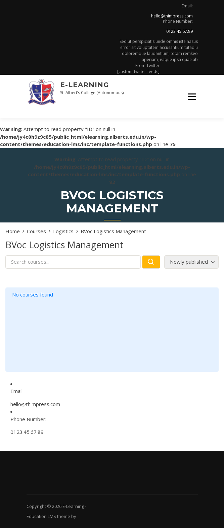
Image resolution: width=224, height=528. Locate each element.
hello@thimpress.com (172, 16)
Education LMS (41, 516)
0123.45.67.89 (179, 31)
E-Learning (84, 85)
